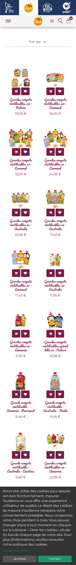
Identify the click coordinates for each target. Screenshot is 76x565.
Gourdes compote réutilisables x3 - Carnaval (21, 285)
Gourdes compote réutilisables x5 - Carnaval (55, 164)
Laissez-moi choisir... (17, 550)
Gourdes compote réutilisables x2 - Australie (55, 285)
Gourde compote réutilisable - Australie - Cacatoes (20, 467)
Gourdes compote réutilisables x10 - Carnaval (55, 103)
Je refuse (20, 558)
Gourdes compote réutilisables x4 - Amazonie (55, 467)
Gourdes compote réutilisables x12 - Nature (20, 103)
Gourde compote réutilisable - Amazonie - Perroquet (21, 406)
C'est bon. (55, 558)
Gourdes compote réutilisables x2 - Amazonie (21, 346)
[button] (38, 42)
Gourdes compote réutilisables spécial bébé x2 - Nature (55, 346)
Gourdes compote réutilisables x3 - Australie (55, 224)
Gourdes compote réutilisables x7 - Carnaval (21, 164)
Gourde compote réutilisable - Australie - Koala (55, 406)
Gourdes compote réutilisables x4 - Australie (21, 224)
